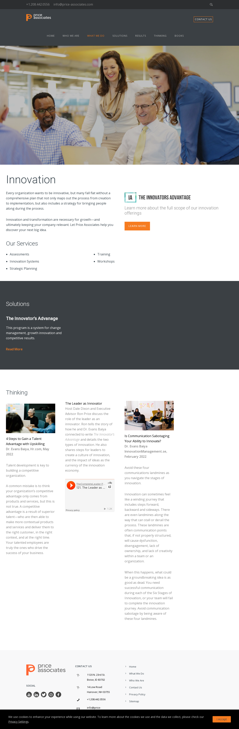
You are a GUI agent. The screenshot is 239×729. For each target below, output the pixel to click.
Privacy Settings (18, 721)
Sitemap (134, 701)
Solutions (119, 35)
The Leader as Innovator (83, 403)
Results (140, 35)
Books (179, 35)
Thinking (160, 35)
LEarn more (137, 226)
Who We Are (71, 35)
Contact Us (135, 687)
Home (51, 35)
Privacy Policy (137, 694)
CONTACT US (203, 19)
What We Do (96, 35)
